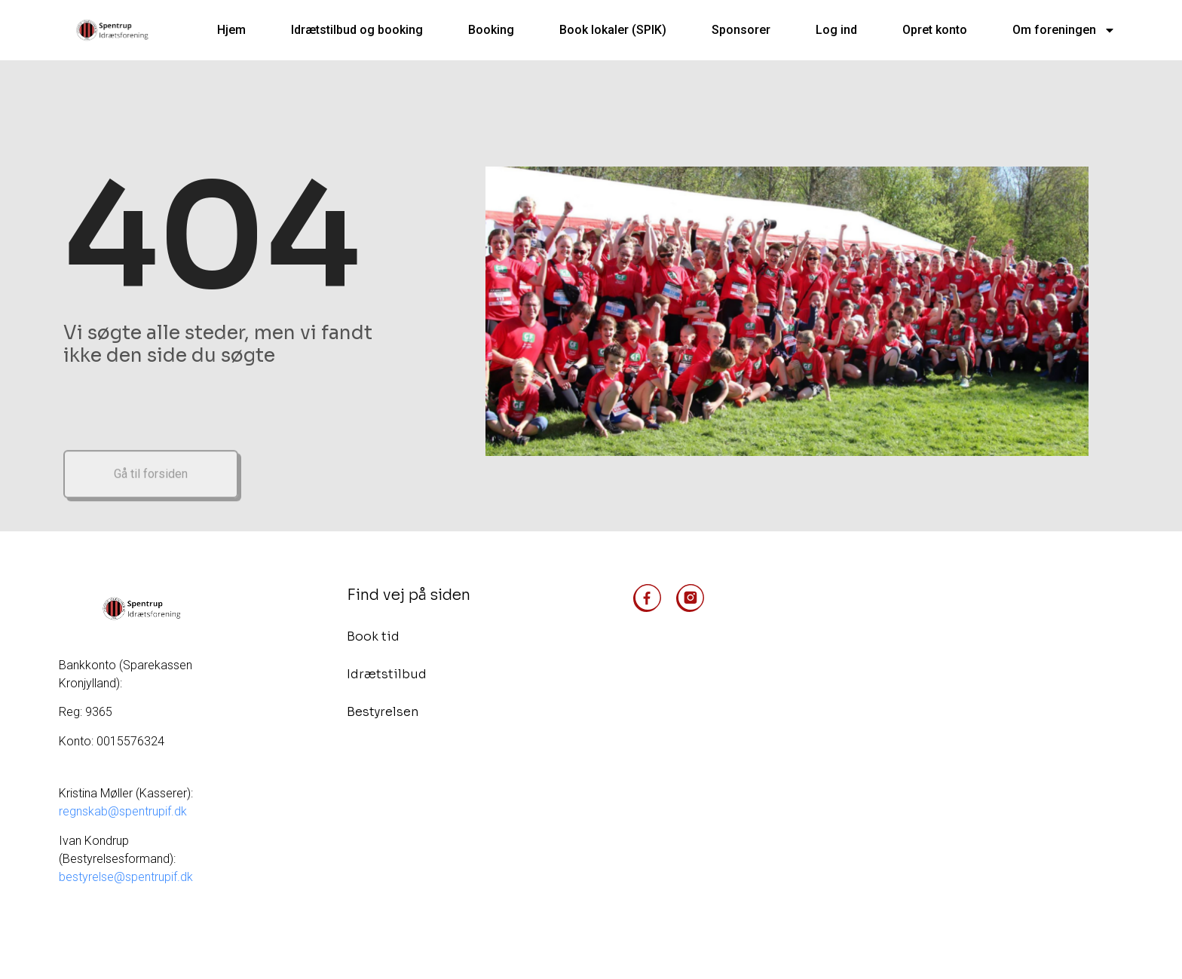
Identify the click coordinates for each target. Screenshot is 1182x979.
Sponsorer (741, 30)
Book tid (373, 636)
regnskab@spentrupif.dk (124, 811)
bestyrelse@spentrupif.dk (126, 877)
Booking (491, 30)
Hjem (231, 30)
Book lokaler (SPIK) (612, 30)
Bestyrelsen (382, 712)
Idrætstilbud (387, 674)
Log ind (836, 30)
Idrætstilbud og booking (357, 30)
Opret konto (934, 30)
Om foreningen (1064, 30)
